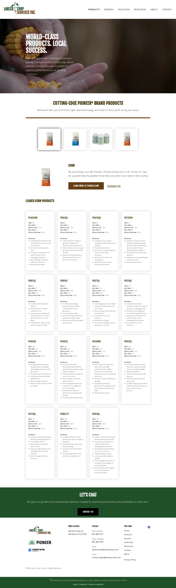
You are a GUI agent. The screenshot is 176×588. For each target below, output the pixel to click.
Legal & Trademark (80, 584)
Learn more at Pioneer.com (86, 186)
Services (108, 9)
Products (94, 9)
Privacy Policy (130, 559)
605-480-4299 (97, 542)
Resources (140, 9)
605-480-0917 (97, 534)
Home (127, 530)
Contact (167, 9)
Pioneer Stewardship (95, 584)
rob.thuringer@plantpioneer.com (106, 557)
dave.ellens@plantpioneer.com (105, 549)
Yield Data (124, 9)
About (154, 9)
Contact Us (114, 185)
